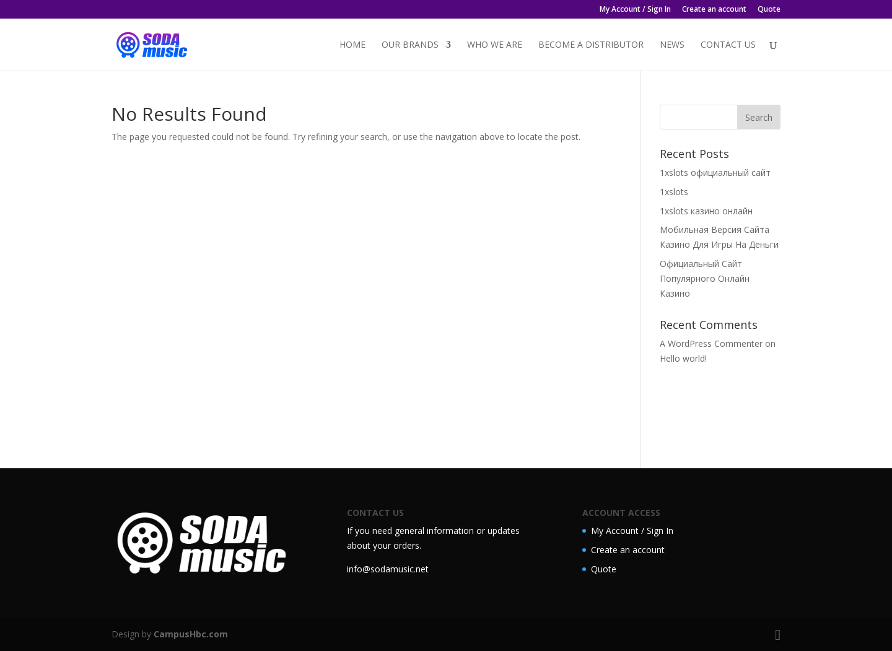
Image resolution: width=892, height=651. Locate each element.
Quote (769, 10)
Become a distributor (591, 45)
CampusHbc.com (191, 634)
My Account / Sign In (635, 10)
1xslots (674, 192)
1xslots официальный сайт (715, 172)
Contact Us (728, 45)
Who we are (494, 45)
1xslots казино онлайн (706, 211)
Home (352, 45)
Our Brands (410, 45)
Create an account (714, 10)
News (672, 45)
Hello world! (683, 358)
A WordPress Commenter (711, 343)
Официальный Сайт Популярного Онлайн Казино (705, 278)
